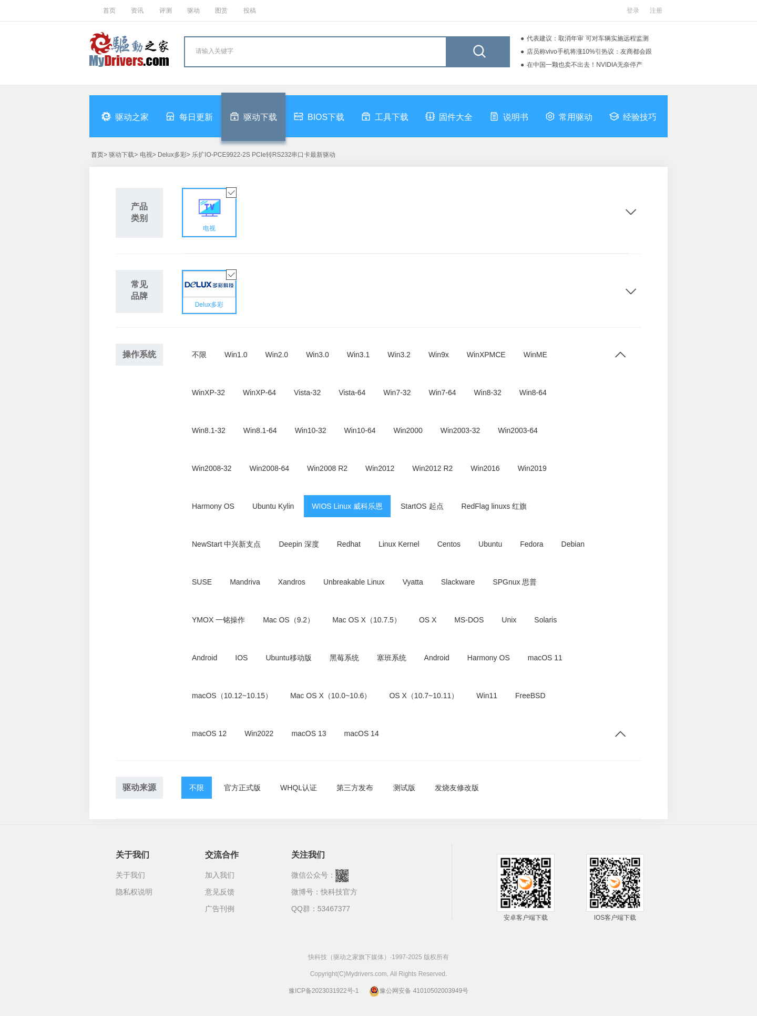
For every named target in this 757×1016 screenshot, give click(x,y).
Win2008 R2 (327, 468)
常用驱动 (568, 116)
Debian (573, 544)
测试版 (404, 787)
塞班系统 (391, 657)
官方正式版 (242, 787)
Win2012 (379, 468)
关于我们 (130, 875)
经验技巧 (633, 116)
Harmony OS (213, 506)
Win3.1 (358, 354)
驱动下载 (253, 116)
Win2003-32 (460, 430)
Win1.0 (236, 354)
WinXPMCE (486, 354)
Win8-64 (533, 392)
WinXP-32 (208, 392)
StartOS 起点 (422, 506)
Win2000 (407, 430)
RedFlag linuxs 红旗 (494, 506)
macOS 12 (209, 733)
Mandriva (245, 582)
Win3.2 (399, 354)
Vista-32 (307, 392)
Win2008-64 (270, 468)
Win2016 (484, 468)
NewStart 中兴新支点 (226, 544)
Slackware (458, 582)
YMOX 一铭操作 (218, 620)
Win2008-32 (212, 468)
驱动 (193, 10)
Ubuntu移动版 (288, 657)
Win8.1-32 (209, 430)
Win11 (486, 695)
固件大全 (449, 116)
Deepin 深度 (299, 544)
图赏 (221, 10)
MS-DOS (469, 620)
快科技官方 (339, 892)
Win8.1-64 (260, 430)
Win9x (438, 354)
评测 (165, 10)
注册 (656, 10)
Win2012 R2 (432, 468)
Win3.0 (317, 354)
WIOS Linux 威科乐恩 (347, 506)
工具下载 (384, 116)
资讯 (137, 10)
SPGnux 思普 (515, 582)
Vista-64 (352, 392)
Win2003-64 (518, 430)
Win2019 (532, 468)
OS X (427, 620)
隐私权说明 (134, 892)
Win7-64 (442, 392)
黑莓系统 (344, 657)
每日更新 (189, 116)
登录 (633, 10)
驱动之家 (125, 116)
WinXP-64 (259, 392)
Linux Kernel (399, 544)
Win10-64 (360, 430)
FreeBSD (530, 695)
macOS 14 (361, 733)
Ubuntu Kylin (273, 506)
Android (204, 657)
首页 (109, 10)
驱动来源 (139, 787)
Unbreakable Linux (354, 582)
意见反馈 (219, 892)
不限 (199, 354)
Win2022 (258, 733)
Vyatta (413, 582)
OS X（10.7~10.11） (423, 695)
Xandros (291, 582)
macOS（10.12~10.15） (232, 695)
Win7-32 (397, 392)
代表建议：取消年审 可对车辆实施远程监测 (587, 38)
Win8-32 (488, 392)
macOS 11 (545, 657)
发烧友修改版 (457, 787)
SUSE (202, 582)
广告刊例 (219, 908)
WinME (535, 354)
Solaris (545, 620)
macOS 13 (308, 733)
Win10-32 (310, 430)
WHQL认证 (298, 787)
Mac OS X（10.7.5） (366, 620)
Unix (509, 620)
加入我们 (219, 875)
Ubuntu (490, 544)
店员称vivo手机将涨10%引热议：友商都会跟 (589, 51)
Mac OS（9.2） (288, 620)
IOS (241, 657)
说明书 (508, 116)
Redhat (349, 544)
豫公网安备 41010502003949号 (418, 990)
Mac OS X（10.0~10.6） (330, 695)
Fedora (531, 544)
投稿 (249, 10)
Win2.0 (277, 354)
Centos (449, 544)
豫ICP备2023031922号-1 (324, 990)
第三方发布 (354, 787)
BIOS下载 (319, 116)
